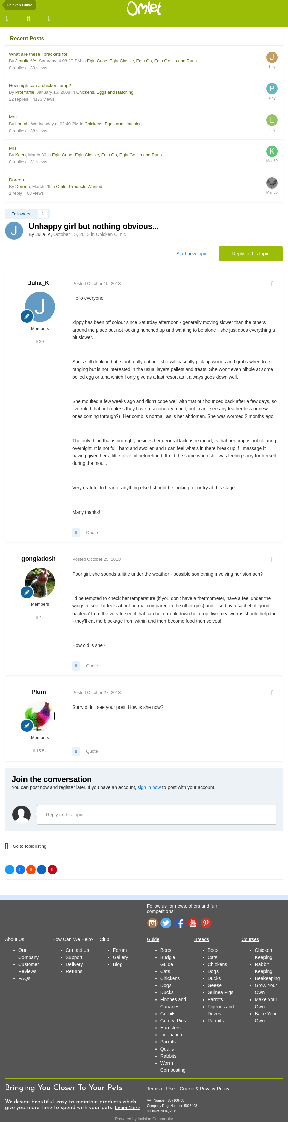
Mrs (13, 116)
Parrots (168, 1041)
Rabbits (168, 1056)
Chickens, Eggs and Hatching (105, 92)
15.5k (40, 750)
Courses (250, 939)
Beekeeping (267, 978)
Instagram (152, 922)
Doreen (16, 179)
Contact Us (77, 950)
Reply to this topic (251, 253)
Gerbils (167, 1013)
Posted (96, 283)
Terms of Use (161, 1088)
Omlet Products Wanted (79, 186)
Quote (92, 532)
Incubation (171, 1034)
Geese (215, 985)
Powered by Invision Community (144, 1119)
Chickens (170, 978)
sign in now (149, 787)
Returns (74, 971)
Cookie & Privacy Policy (204, 1088)
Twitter (165, 922)
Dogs (166, 985)
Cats (165, 971)
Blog (118, 964)
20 (40, 341)
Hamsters (170, 1027)
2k (40, 617)
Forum (120, 950)
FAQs (24, 978)
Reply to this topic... (65, 814)
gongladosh (38, 558)
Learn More (127, 1107)
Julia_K (38, 283)
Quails (167, 1049)
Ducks (167, 992)
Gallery (120, 957)
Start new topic (191, 253)
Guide (153, 939)
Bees (165, 950)
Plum (38, 692)
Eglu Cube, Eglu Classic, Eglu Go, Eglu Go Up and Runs (142, 60)
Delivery (74, 964)
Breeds (201, 939)
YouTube (192, 922)
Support (74, 957)
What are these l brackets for (38, 54)
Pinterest (206, 922)
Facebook (179, 922)
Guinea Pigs (173, 1020)
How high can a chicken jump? (40, 85)
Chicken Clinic (111, 234)
